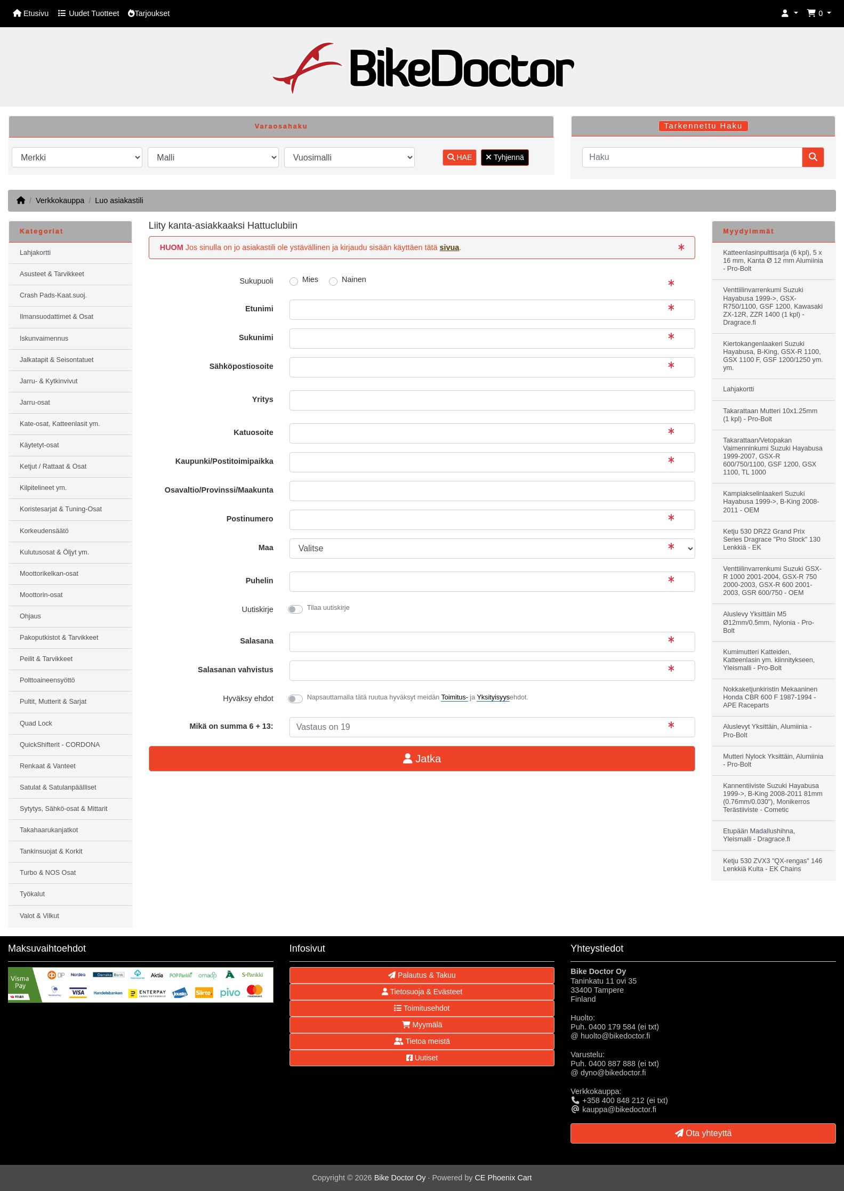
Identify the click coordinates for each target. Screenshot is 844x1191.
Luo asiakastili (119, 200)
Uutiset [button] (422, 1057)
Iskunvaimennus (44, 338)
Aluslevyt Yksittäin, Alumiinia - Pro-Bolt (767, 730)
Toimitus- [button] (454, 697)
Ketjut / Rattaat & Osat (53, 466)
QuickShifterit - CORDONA (60, 745)
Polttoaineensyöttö (47, 680)
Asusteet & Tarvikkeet (52, 274)
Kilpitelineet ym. (43, 488)
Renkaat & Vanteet (48, 766)
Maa (266, 547)
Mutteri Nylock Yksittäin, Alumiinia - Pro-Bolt (773, 760)
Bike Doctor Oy (400, 1177)
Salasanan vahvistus (236, 669)
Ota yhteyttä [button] (703, 1133)
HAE (459, 157)
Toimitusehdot (421, 1008)
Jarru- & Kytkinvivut (48, 381)
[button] (789, 13)
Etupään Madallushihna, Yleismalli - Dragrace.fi (759, 835)
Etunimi (259, 308)
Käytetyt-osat (39, 445)
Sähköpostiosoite (242, 366)
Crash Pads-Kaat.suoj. (53, 295)
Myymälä (422, 1024)
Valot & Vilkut (39, 916)
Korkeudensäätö (44, 531)
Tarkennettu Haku (703, 126)
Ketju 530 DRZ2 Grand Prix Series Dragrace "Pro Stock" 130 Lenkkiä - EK (772, 539)
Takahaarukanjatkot (49, 830)
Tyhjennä (505, 157)
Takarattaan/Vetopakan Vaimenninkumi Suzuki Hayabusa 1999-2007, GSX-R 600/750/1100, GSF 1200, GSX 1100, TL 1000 (773, 456)
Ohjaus (30, 616)
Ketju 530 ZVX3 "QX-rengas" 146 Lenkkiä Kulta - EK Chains (772, 865)
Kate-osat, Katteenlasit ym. (60, 424)
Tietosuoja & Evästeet (422, 991)
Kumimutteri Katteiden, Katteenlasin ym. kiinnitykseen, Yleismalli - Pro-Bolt (769, 660)
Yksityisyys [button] (493, 697)
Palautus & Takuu (422, 975)
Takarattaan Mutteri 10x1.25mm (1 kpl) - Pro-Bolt (770, 415)
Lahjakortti (35, 252)
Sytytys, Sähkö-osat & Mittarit (63, 808)
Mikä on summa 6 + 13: (231, 726)
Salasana (256, 641)
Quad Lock (36, 723)
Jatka (422, 759)
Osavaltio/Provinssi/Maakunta (219, 490)
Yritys (263, 399)
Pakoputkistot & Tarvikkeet (59, 637)
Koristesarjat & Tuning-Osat (61, 509)
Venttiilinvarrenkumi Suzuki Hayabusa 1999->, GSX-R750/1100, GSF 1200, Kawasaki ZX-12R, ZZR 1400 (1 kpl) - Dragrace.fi (773, 306)
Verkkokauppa (60, 200)
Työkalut (32, 894)
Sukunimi (256, 337)
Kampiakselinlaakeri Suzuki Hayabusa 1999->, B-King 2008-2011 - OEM (771, 501)
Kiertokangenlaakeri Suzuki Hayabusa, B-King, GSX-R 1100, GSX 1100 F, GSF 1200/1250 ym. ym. (773, 356)
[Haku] (692, 157)
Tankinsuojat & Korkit (51, 851)
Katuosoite (253, 432)
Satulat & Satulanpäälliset (58, 787)
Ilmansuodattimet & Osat (56, 316)
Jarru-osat (35, 402)
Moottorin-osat (41, 595)
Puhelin (260, 580)
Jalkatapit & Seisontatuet (57, 360)
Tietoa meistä (422, 1041)
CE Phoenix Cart (503, 1177)
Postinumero (250, 518)
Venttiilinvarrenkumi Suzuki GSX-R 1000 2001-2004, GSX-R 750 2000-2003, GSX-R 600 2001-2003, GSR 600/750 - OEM (772, 581)
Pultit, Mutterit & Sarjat (53, 701)
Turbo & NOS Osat (48, 872)
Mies (310, 279)
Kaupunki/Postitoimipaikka (224, 461)
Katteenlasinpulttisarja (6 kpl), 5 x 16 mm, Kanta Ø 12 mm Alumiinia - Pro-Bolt (773, 260)
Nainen (354, 279)
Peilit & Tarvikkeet (46, 659)
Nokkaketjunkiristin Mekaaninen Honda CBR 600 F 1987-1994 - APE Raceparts (770, 697)
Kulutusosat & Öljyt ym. (54, 552)
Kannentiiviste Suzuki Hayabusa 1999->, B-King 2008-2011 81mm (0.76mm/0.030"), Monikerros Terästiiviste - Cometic (773, 798)
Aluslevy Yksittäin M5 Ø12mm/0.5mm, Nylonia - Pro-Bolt (768, 622)
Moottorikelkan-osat (49, 573)
